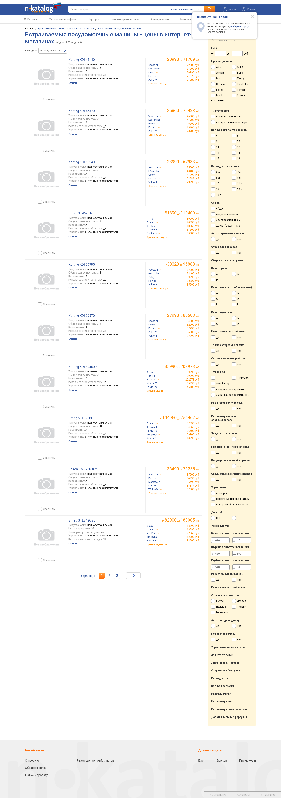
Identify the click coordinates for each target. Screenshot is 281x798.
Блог (201, 760)
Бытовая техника (190, 19)
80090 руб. (193, 218)
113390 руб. (192, 525)
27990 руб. (193, 335)
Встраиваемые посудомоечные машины (119, 28)
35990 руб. (193, 284)
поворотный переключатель (233, 504)
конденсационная (227, 214)
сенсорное (222, 493)
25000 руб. (193, 167)
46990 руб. (193, 123)
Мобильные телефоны (62, 19)
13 (217, 152)
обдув (220, 208)
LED (218, 518)
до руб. (183, 59)
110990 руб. (192, 438)
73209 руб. (193, 131)
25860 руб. (193, 127)
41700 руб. (193, 119)
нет (239, 239)
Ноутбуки (93, 19)
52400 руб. (193, 273)
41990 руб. (193, 174)
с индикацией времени (230, 389)
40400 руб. (193, 171)
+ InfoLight (243, 377)
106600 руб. (192, 430)
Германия (222, 612)
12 (238, 147)
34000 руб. (193, 321)
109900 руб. (192, 434)
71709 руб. (193, 79)
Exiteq (219, 89)
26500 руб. (193, 116)
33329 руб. (193, 280)
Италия (241, 601)
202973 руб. (192, 379)
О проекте (32, 760)
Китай (220, 601)
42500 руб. (193, 489)
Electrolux (243, 84)
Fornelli (241, 89)
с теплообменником (228, 219)
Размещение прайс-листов (95, 760)
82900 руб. (193, 536)
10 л (218, 183)
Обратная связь (36, 768)
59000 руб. (193, 233)
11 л (239, 183)
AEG (218, 66)
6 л (218, 172)
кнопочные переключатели (232, 498)
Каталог (32, 19)
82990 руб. (193, 540)
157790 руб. (192, 423)
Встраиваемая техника (81, 28)
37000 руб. (193, 269)
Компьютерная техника (125, 19)
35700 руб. (193, 68)
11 (217, 147)
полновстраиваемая (228, 116)
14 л (218, 194)
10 (238, 141)
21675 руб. (193, 76)
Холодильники (160, 19)
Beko (240, 72)
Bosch (219, 78)
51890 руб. (193, 229)
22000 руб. (193, 65)
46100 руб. (193, 387)
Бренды (222, 760)
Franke (220, 95)
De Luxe (220, 84)
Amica (220, 72)
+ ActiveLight (223, 383)
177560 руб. (192, 533)
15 (217, 158)
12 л (218, 189)
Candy (240, 78)
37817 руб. (193, 485)
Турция (241, 606)
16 (238, 158)
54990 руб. (193, 478)
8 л (218, 177)
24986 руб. (193, 178)
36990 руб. (193, 72)
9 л (239, 177)
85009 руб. (193, 332)
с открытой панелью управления (236, 122)
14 (238, 152)
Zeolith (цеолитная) (228, 225)
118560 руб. (192, 226)
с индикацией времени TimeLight (236, 394)
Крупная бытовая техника (51, 28)
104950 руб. (192, 427)
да (217, 239)
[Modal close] (250, 16)
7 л (239, 172)
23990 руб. (193, 182)
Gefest (241, 95)
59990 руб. (193, 277)
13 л (239, 189)
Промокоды (247, 760)
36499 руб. (193, 482)
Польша (221, 606)
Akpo (240, 66)
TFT (239, 518)
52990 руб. (193, 324)
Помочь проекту (36, 775)
